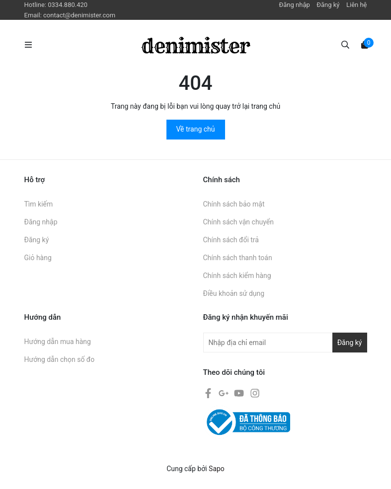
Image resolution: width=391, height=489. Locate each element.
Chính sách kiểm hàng (237, 275)
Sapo (217, 469)
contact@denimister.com (79, 15)
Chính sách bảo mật (234, 204)
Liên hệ (356, 4)
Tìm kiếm (38, 204)
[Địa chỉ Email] (285, 342)
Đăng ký (327, 4)
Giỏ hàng (38, 258)
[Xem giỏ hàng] (365, 44)
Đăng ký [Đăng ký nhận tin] (349, 343)
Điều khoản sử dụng (234, 293)
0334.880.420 (67, 4)
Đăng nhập (294, 4)
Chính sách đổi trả (231, 240)
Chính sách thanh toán (237, 258)
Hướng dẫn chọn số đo (59, 359)
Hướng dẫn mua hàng (57, 342)
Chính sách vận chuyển (238, 222)
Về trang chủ (195, 129)
